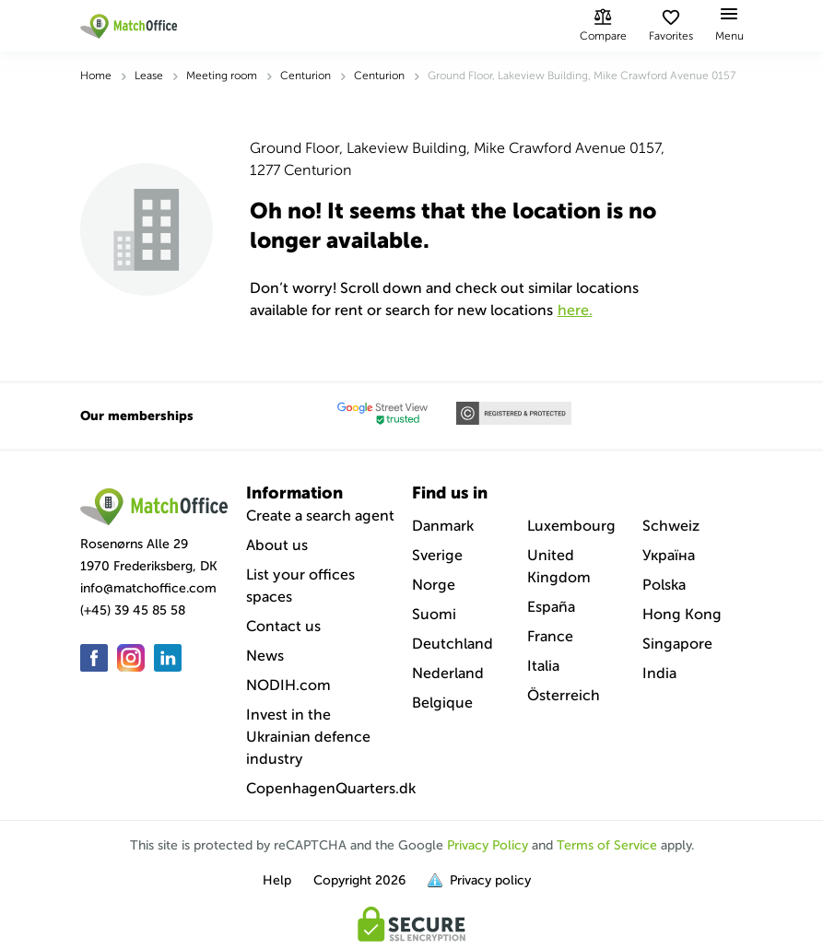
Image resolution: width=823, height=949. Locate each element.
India (659, 673)
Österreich (563, 695)
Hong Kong (682, 614)
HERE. (575, 310)
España (551, 607)
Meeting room (221, 75)
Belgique (442, 702)
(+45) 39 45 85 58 (132, 610)
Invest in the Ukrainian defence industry (308, 737)
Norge (433, 584)
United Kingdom (559, 566)
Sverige (437, 555)
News (265, 655)
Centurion (305, 75)
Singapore (677, 643)
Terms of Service (607, 845)
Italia (543, 666)
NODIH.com (288, 685)
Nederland (448, 673)
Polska (664, 584)
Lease (149, 75)
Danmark (443, 525)
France (550, 636)
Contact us (283, 626)
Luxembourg (571, 525)
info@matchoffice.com (148, 588)
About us (277, 545)
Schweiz (671, 525)
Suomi (434, 614)
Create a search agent (320, 515)
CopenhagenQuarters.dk (331, 788)
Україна (668, 555)
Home (96, 75)
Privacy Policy (487, 845)
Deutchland (452, 643)
